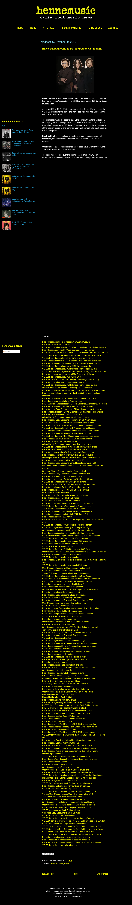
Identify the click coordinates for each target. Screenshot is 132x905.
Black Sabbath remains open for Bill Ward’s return (63, 799)
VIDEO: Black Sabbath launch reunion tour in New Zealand (67, 576)
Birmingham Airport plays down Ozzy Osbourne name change (68, 678)
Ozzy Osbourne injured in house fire (57, 670)
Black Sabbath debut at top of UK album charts (62, 476)
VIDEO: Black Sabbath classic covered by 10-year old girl (66, 756)
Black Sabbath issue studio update (57, 721)
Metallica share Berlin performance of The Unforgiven (23, 200)
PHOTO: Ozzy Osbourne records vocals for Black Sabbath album (70, 705)
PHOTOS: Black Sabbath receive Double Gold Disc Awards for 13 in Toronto (74, 404)
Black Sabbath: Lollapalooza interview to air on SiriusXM (66, 786)
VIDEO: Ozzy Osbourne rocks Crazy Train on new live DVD (67, 794)
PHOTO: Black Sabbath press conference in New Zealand (67, 581)
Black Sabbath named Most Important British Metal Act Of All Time (70, 727)
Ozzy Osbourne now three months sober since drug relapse (67, 530)
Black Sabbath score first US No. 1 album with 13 (63, 460)
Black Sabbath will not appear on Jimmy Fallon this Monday (67, 503)
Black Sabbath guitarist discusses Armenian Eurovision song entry (70, 643)
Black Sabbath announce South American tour (61, 555)
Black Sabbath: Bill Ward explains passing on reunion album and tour (71, 425)
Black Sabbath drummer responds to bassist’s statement (66, 840)
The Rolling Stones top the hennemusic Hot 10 (22, 223)
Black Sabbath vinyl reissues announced (59, 441)
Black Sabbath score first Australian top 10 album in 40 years (68, 479)
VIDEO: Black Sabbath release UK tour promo (61, 616)
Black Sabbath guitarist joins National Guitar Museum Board (67, 702)
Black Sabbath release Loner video (57, 345)
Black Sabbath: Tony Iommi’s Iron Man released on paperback (68, 740)
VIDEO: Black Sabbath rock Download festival (61, 816)
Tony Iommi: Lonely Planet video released (60, 630)
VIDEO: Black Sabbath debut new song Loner (61, 557)
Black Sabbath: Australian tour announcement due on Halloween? (70, 751)
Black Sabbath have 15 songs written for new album (64, 824)
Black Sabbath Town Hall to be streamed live (61, 501)
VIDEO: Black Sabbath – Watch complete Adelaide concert (67, 525)
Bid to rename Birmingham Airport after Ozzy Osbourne (65, 689)
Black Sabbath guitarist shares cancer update (61, 592)
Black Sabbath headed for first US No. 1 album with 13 (65, 487)
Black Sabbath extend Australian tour (58, 649)
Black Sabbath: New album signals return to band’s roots (66, 659)
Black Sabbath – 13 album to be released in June (63, 673)
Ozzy (66, 864)
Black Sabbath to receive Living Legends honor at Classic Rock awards (72, 412)
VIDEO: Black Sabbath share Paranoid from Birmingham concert (69, 791)
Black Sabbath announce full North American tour (63, 571)
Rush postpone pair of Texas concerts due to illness (22, 131)
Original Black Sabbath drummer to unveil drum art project (67, 444)
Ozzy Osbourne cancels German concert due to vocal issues (68, 802)
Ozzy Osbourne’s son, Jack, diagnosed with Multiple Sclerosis (68, 805)
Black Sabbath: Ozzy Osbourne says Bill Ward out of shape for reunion (72, 409)
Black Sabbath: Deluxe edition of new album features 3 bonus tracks (71, 579)
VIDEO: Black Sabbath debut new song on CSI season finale (68, 541)
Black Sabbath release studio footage (58, 654)
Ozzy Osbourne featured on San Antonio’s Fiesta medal (66, 568)
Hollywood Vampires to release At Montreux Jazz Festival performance (23, 144)
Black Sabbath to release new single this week (62, 598)
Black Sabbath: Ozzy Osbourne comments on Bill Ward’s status (69, 420)
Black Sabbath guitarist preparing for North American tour (66, 433)
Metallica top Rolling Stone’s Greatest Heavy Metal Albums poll (69, 778)
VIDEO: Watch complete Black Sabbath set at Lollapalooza (67, 783)
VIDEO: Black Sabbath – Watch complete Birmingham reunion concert (72, 834)
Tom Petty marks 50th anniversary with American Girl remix (23, 213)
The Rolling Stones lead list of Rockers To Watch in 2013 (66, 684)
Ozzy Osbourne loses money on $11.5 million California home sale (70, 627)
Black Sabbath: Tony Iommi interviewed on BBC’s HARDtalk (67, 455)
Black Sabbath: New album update (57, 662)
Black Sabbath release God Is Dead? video (60, 498)
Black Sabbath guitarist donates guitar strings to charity (65, 528)
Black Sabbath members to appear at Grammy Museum (66, 342)
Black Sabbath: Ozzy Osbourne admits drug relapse (64, 595)
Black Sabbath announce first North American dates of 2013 (67, 600)
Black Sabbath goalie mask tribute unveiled (60, 781)
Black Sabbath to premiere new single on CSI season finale (67, 614)
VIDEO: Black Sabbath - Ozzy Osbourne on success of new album (70, 436)
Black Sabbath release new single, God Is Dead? (63, 584)
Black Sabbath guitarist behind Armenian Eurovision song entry (69, 646)
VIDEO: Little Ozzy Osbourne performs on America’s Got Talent (69, 832)
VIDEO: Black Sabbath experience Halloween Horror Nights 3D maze (71, 355)
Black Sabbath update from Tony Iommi (59, 700)
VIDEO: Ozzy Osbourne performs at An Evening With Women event (71, 536)
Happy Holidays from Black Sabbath (57, 697)
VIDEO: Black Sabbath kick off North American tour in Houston (68, 428)
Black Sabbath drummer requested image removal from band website (71, 842)
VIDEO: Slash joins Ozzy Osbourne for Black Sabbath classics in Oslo (72, 826)
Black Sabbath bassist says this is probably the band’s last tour (69, 406)
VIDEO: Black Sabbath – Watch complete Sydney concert (66, 506)
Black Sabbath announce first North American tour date (65, 635)
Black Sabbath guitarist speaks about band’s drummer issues (68, 533)
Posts (6, 352)
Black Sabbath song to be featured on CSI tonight (72, 48)
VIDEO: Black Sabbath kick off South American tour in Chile (67, 358)
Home (75, 874)
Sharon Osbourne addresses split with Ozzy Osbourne (65, 573)
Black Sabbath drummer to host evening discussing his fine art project (72, 380)
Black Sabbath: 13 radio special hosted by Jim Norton (65, 495)
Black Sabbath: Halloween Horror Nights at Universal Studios (68, 423)
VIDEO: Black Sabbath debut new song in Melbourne (64, 565)
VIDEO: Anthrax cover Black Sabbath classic (61, 810)
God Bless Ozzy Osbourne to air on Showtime (61, 813)
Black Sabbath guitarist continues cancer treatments (64, 382)
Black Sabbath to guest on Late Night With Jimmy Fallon (66, 514)
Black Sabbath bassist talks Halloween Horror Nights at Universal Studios (73, 390)
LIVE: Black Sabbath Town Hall (55, 493)
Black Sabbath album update (54, 762)
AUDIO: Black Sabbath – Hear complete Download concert (67, 807)
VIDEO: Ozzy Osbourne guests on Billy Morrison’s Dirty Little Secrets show (74, 371)
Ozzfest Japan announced (53, 754)
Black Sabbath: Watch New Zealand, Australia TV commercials (69, 668)
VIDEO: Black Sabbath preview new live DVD (61, 377)
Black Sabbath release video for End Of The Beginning (65, 490)
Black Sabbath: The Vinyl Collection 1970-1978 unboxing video (69, 724)
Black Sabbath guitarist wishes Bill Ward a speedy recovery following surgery (75, 347)
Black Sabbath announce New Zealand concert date (64, 719)
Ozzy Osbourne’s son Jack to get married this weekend (65, 770)
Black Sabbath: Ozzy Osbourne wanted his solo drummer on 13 (69, 463)
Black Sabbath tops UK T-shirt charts (58, 686)
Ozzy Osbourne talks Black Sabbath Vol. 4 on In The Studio (67, 692)
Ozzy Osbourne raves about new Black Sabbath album (65, 622)
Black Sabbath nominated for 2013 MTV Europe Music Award (68, 374)
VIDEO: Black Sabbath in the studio (57, 546)
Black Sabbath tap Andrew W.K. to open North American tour (68, 452)
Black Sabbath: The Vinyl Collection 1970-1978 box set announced (70, 732)
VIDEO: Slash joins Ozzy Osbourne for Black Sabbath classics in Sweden (73, 821)
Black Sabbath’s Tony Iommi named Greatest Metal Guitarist (67, 772)
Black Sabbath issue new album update (59, 729)
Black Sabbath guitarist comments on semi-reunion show (66, 837)
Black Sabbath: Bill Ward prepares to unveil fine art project (67, 439)
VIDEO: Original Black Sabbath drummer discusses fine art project (70, 431)
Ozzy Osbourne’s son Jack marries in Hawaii (61, 767)
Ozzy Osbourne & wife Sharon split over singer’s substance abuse (70, 590)
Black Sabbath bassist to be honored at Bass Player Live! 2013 (69, 398)
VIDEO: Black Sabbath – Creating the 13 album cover (65, 538)
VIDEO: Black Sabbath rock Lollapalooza (59, 789)
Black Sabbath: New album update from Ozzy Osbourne (66, 713)
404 (3, 126)
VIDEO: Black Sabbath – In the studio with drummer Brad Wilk (68, 485)
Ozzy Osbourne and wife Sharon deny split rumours (64, 603)
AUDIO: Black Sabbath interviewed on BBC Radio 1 (64, 509)
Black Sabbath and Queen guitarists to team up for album (66, 651)
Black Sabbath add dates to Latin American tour (62, 544)
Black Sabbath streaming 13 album (57, 517)
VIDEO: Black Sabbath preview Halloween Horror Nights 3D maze (70, 369)
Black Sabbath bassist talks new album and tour (62, 665)
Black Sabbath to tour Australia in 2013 (58, 764)
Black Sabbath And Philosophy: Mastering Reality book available (69, 759)
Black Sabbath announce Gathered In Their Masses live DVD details (71, 363)
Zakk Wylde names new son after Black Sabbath (63, 797)
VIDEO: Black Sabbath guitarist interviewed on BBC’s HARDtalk (69, 447)
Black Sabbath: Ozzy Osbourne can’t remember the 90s (66, 474)
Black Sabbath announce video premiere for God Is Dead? (67, 511)
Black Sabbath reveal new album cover (58, 624)
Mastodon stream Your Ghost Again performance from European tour (23, 167)
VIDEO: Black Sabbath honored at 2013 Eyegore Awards (66, 366)
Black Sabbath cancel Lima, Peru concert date (62, 414)
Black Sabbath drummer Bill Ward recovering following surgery (68, 350)
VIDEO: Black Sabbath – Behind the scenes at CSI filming (67, 549)
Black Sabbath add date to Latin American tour (62, 401)
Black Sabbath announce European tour (59, 619)
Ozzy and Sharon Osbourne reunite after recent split (64, 471)
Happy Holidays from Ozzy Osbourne (58, 694)
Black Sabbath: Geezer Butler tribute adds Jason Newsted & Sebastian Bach (75, 353)
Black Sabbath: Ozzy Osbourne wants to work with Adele (66, 633)
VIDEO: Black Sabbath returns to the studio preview (64, 657)
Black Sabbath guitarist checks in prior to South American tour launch (71, 361)
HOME (20, 28)
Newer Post (48, 874)
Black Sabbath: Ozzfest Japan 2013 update (60, 716)
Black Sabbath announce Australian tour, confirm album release (69, 748)
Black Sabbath (57, 864)
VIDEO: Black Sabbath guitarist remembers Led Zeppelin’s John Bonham (73, 775)
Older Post (102, 874)
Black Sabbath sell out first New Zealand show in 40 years (67, 711)
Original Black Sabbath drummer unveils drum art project (66, 417)
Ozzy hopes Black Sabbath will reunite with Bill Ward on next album (71, 458)
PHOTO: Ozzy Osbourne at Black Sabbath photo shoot (65, 708)
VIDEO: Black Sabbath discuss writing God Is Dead (64, 482)
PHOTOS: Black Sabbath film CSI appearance (62, 611)
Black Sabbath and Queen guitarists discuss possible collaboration (70, 608)
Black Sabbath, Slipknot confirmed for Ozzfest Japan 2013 (67, 746)
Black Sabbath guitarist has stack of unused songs (63, 641)
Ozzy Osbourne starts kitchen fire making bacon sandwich (67, 388)
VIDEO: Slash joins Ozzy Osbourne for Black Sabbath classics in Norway (73, 829)
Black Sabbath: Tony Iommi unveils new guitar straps (64, 449)
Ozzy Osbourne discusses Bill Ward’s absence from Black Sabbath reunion (74, 552)
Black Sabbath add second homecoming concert (62, 587)
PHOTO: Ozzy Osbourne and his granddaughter (62, 681)
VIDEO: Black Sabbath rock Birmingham (59, 845)
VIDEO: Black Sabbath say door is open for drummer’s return (68, 818)
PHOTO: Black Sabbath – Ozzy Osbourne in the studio (65, 676)
